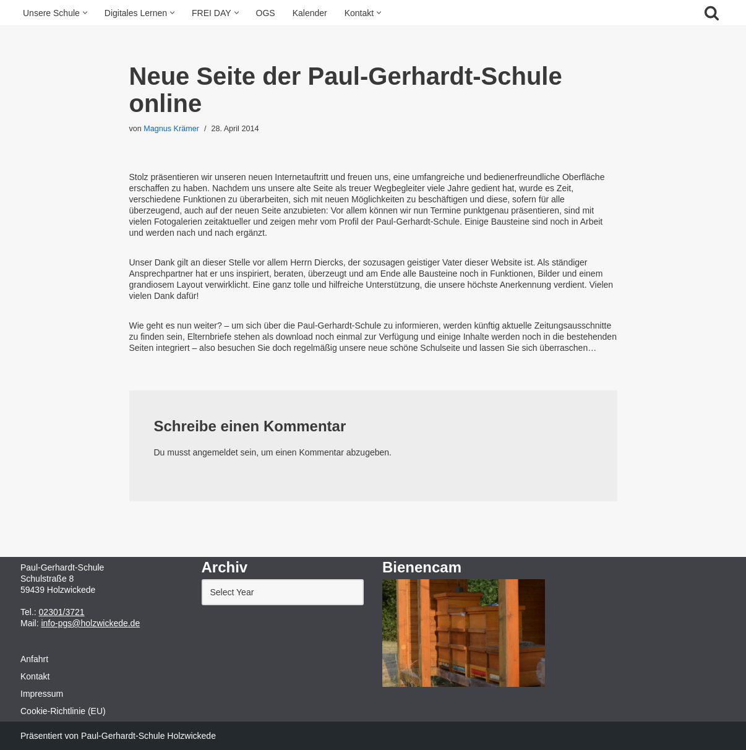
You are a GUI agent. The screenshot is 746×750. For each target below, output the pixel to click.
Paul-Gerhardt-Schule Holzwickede (148, 736)
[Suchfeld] (711, 12)
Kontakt (34, 676)
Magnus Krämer (171, 128)
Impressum (41, 694)
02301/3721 (62, 612)
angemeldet (215, 452)
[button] (85, 13)
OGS (265, 13)
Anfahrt (34, 659)
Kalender (310, 13)
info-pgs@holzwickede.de (90, 623)
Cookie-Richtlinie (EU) (63, 711)
